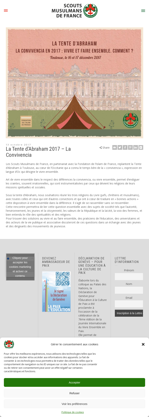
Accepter (74, 382)
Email (129, 298)
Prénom (129, 270)
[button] (143, 344)
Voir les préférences (74, 404)
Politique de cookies (73, 412)
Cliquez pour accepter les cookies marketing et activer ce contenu (20, 266)
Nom (129, 284)
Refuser (74, 393)
